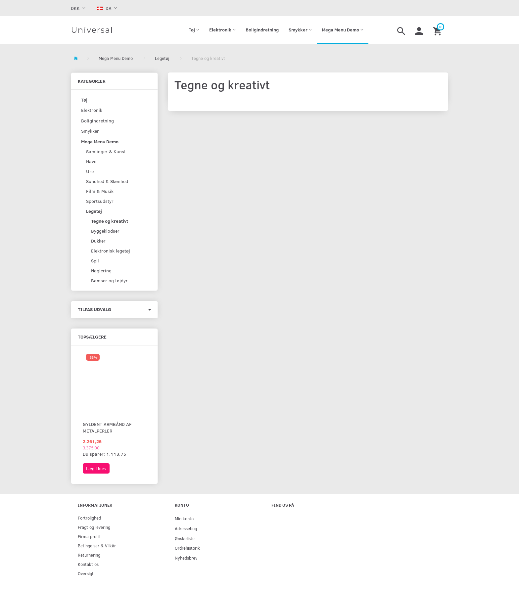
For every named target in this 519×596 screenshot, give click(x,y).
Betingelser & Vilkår (97, 545)
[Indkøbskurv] (438, 30)
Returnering (89, 555)
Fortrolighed (89, 518)
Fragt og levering (94, 527)
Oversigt (86, 573)
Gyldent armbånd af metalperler (107, 427)
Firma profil (89, 536)
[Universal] (92, 30)
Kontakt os (88, 564)
